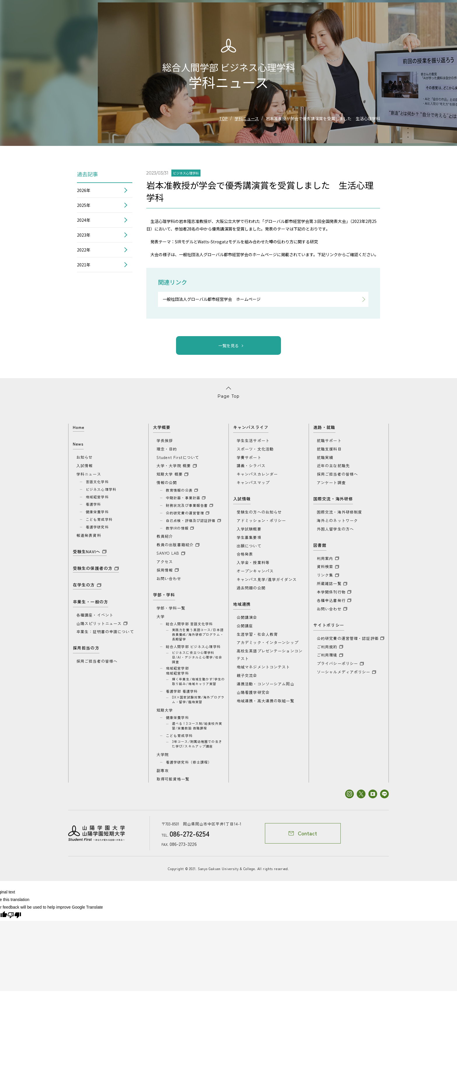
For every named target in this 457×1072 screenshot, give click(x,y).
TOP (223, 118)
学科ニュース (247, 118)
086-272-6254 (188, 838)
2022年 (83, 250)
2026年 (83, 190)
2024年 (83, 220)
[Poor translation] (14, 919)
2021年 (83, 265)
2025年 (83, 205)
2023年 (83, 235)
